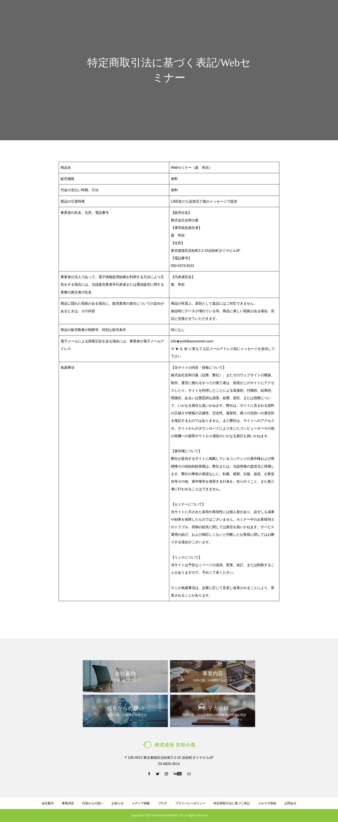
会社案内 (149, 11)
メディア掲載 (141, 803)
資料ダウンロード (240, 11)
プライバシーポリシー (190, 803)
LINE (294, 11)
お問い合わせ (321, 11)
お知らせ (117, 803)
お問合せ (290, 803)
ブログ (215, 11)
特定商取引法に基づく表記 (232, 803)
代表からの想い (192, 11)
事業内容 (169, 11)
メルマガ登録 (269, 11)
